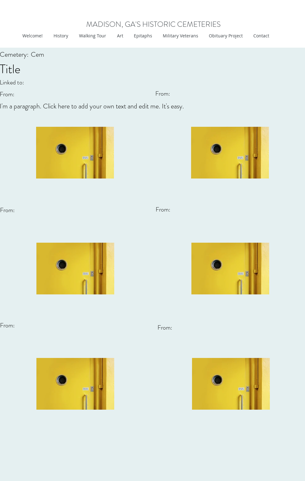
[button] (119, 35)
